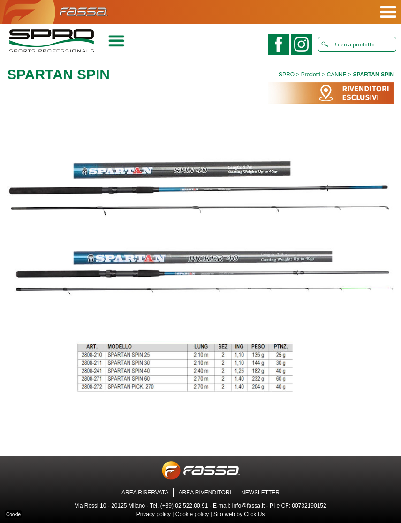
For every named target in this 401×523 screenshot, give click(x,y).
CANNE (337, 74)
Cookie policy (192, 514)
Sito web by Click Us (239, 514)
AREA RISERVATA (144, 492)
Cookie (13, 514)
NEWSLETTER (260, 492)
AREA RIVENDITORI (204, 492)
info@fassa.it (248, 505)
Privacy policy (153, 514)
